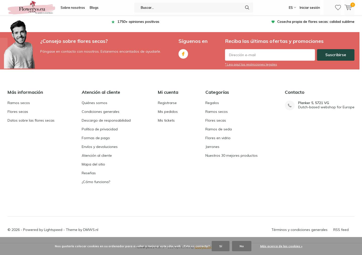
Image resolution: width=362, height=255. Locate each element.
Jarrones (212, 150)
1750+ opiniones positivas (138, 25)
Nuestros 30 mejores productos (231, 159)
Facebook (183, 56)
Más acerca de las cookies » (281, 246)
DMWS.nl (90, 233)
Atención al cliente (97, 159)
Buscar (247, 8)
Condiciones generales (100, 115)
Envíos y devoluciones (100, 150)
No (242, 246)
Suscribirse (335, 58)
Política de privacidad (100, 133)
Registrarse (167, 106)
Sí (220, 246)
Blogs (94, 8)
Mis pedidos (168, 115)
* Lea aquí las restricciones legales (251, 68)
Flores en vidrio (218, 141)
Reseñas (89, 177)
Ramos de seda (218, 133)
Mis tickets (166, 124)
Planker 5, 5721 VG (313, 107)
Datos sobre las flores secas (31, 124)
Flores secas (18, 115)
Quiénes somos (94, 106)
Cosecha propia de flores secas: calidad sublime (315, 25)
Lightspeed (53, 233)
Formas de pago (96, 141)
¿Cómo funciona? (96, 185)
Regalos (212, 106)
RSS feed (341, 233)
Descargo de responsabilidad (106, 124)
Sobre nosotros (73, 8)
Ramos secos (19, 106)
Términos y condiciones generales (300, 233)
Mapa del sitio (93, 168)
